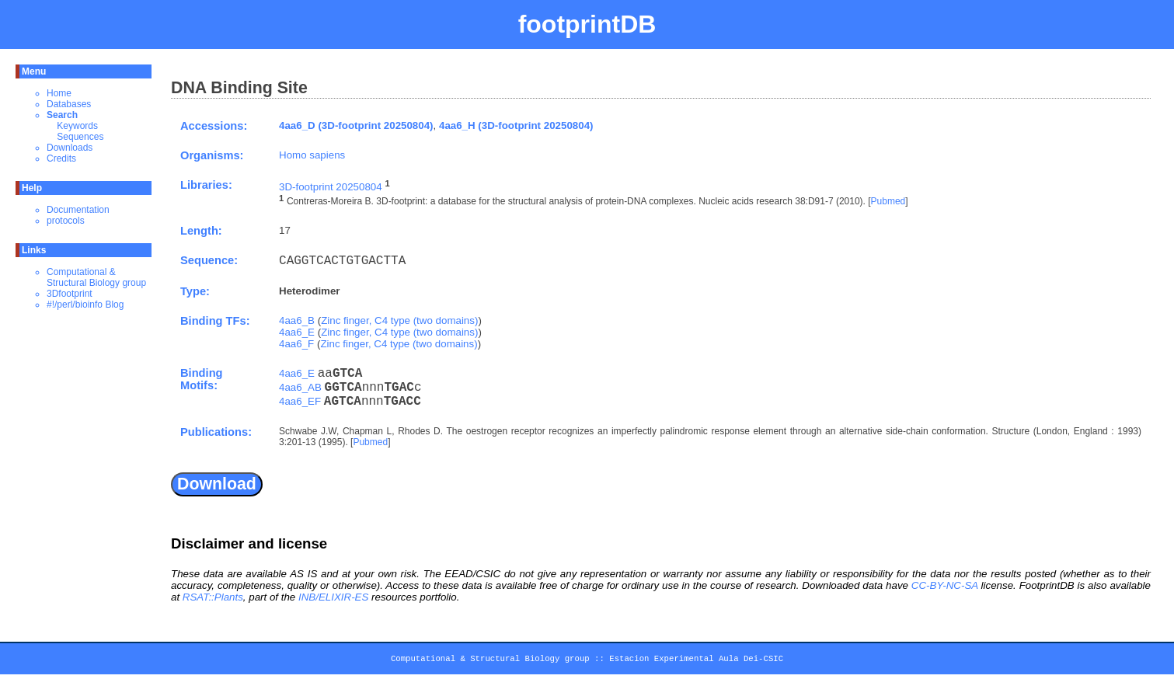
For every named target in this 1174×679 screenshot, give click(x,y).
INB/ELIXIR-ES (333, 597)
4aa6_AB (300, 387)
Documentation (78, 209)
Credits (61, 158)
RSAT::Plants (213, 597)
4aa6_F (296, 344)
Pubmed (888, 202)
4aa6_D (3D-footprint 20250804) (356, 125)
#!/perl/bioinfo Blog (85, 304)
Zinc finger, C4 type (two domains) (399, 320)
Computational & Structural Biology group (96, 277)
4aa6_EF (300, 401)
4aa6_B (297, 320)
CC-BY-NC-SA (944, 585)
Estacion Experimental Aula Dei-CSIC (696, 661)
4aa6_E (297, 332)
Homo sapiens (312, 155)
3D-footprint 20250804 (330, 187)
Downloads (69, 147)
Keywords (77, 125)
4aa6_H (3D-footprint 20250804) (516, 125)
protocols (66, 220)
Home (59, 93)
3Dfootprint (69, 293)
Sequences (80, 136)
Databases (69, 104)
